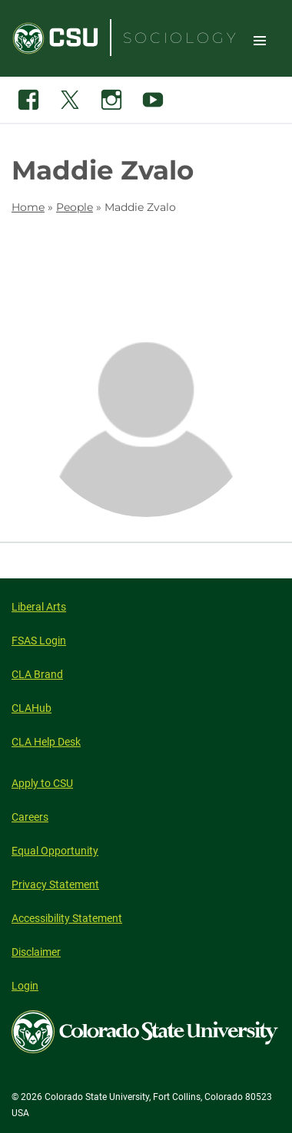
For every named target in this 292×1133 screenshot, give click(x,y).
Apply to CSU (42, 783)
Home (28, 207)
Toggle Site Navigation (259, 40)
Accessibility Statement (67, 918)
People (74, 207)
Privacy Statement (55, 884)
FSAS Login (39, 640)
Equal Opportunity (55, 851)
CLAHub (31, 708)
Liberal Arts (39, 607)
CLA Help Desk (46, 742)
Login (25, 986)
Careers (30, 817)
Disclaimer (36, 952)
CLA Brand (37, 674)
